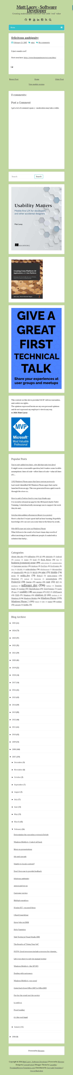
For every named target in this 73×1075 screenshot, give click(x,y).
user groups (37, 592)
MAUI (35, 572)
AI (40, 556)
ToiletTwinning (49, 589)
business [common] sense (23, 562)
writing (59, 601)
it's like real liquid (21, 1017)
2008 (14, 749)
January (17, 1027)
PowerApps (37, 579)
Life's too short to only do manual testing (30, 959)
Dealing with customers (23, 973)
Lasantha (53, 1065)
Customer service (20, 566)
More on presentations (23, 849)
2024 (14, 630)
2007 (14, 757)
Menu (36, 27)
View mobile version (36, 84)
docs (12, 569)
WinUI (37, 602)
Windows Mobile (30, 598)
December (18, 762)
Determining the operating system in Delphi (31, 834)
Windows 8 (15, 598)
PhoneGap (15, 579)
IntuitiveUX (18, 572)
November (18, 769)
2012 (14, 719)
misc (33, 42)
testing (22, 589)
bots (57, 560)
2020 (14, 660)
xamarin (18, 605)
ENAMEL (20, 569)
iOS (28, 572)
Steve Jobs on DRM (21, 922)
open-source (52, 575)
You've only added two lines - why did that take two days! (33, 464)
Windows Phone (48, 598)
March (16, 821)
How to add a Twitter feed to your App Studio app (31, 498)
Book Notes (46, 559)
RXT (57, 582)
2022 (14, 645)
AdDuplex (31, 556)
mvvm (13, 576)
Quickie (29, 582)
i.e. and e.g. (18, 1002)
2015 (14, 697)
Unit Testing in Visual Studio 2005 (27, 937)
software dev (29, 585)
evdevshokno (31, 569)
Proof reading (19, 1010)
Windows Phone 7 (20, 601)
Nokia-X (39, 576)
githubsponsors (44, 569)
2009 (14, 742)
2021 (14, 652)
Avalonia (17, 560)
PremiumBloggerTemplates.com (22, 1068)
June (16, 807)
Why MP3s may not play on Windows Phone (28, 528)
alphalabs (49, 557)
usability (24, 591)
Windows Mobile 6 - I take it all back (28, 842)
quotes (39, 582)
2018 (14, 675)
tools (59, 589)
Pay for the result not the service (27, 995)
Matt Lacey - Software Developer (36, 8)
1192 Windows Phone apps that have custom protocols (33, 481)
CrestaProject (28, 1065)
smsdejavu (14, 586)
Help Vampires (20, 929)
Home (36, 79)
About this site (17, 556)
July (15, 799)
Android (59, 557)
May (16, 814)
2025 (14, 623)
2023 (14, 638)
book (35, 560)
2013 (14, 712)
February (17, 829)
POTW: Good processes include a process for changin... (35, 951)
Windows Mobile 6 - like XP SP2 (26, 966)
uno (15, 592)
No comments (44, 42)
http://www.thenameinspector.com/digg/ (40, 57)
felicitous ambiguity (25, 37)
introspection (57, 569)
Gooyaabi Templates (54, 1068)
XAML (26, 605)
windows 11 (55, 595)
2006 (14, 1036)
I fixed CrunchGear (21, 915)
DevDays (44, 566)
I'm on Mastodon (36, 1071)
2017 (14, 682)
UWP (48, 592)
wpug (50, 601)
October (17, 777)
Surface (48, 586)
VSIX (17, 595)
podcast (26, 579)
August (17, 792)
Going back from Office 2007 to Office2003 (30, 988)
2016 (14, 690)
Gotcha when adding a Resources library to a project (31, 515)
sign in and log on (21, 886)
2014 (14, 705)
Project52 (15, 581)
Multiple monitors (21, 900)
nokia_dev (25, 575)
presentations (51, 579)
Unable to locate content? (24, 864)
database (34, 566)
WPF (43, 602)
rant (48, 581)
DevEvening (54, 566)
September (18, 784)
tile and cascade (20, 856)
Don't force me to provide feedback (28, 871)
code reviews (45, 563)
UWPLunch (57, 592)
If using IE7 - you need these (25, 907)
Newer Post (13, 79)
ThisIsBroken (34, 589)
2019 (14, 667)
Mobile (54, 572)
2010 (14, 734)
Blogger (41, 1050)
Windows (27, 595)
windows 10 (40, 595)
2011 (14, 727)
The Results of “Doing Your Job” (26, 944)
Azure (26, 560)
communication (57, 563)
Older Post (59, 79)
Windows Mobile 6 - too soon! (25, 980)
